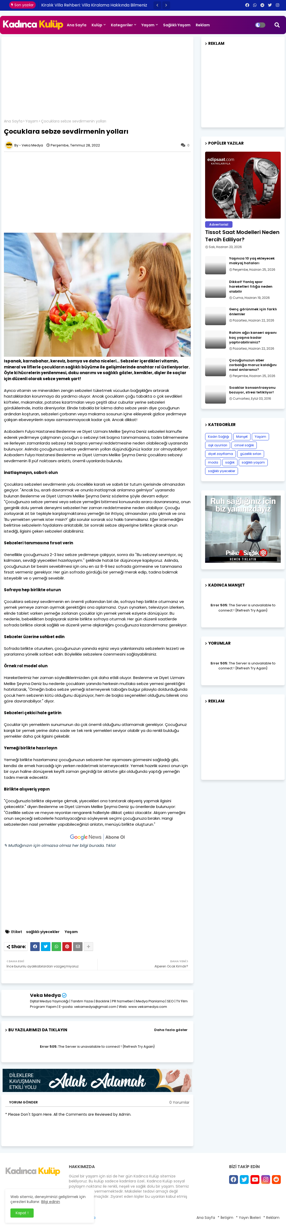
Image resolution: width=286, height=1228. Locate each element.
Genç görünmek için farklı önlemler (253, 311)
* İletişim (225, 1217)
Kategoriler (122, 25)
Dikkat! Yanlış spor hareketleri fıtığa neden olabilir (250, 287)
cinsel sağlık (244, 445)
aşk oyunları (217, 445)
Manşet (242, 436)
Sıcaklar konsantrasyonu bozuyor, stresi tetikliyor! (252, 390)
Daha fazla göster (171, 1029)
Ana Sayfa (76, 25)
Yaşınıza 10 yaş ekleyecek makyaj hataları (252, 261)
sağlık (230, 462)
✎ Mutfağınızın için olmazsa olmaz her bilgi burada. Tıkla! (60, 845)
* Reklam (271, 1217)
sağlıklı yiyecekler (42, 931)
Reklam (203, 25)
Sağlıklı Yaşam (176, 25)
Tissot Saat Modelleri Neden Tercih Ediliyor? (242, 236)
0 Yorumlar (179, 1102)
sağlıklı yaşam (253, 462)
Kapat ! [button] (22, 1212)
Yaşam (147, 25)
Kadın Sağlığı (218, 436)
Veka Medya (45, 995)
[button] (157, 5)
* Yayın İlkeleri (248, 1217)
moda (213, 462)
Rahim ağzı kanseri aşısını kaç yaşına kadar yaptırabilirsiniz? (253, 337)
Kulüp (97, 25)
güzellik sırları (250, 454)
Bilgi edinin (50, 1201)
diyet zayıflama (220, 454)
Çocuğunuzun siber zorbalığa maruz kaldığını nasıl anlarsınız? (253, 365)
